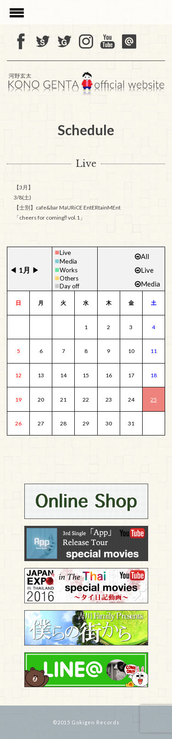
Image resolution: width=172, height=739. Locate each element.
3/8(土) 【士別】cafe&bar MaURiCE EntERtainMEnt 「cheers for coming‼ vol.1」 (67, 207)
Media (68, 261)
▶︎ (35, 269)
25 (153, 399)
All (142, 256)
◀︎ (13, 269)
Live (65, 252)
